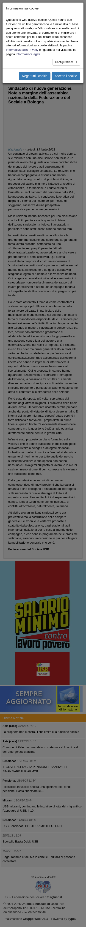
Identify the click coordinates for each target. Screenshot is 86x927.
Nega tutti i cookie (34, 76)
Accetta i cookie (66, 76)
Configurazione (64, 62)
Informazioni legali (28, 54)
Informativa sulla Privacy (22, 49)
